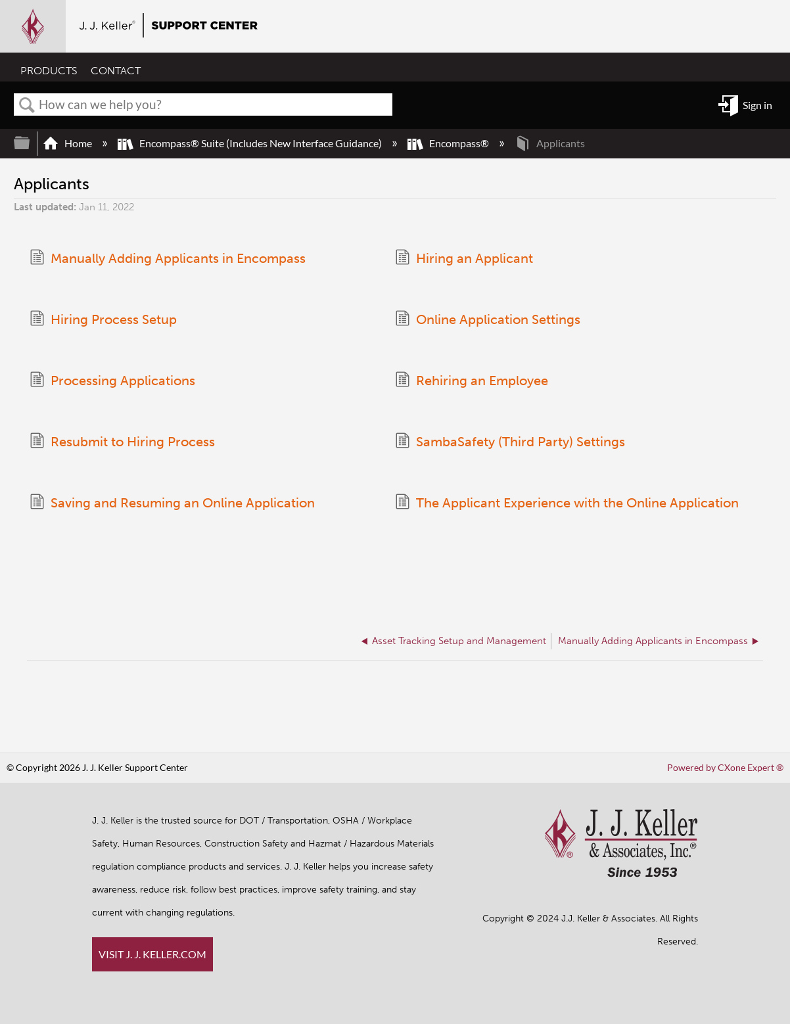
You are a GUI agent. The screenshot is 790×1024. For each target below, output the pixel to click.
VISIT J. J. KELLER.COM (152, 954)
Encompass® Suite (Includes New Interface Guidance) (251, 143)
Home (68, 143)
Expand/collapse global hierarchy (30, 142)
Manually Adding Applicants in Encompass (168, 258)
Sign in (757, 105)
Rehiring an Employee (471, 380)
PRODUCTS (49, 70)
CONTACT (116, 70)
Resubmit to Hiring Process (122, 442)
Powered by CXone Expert (725, 767)
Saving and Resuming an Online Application (172, 503)
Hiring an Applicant (464, 258)
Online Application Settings (487, 319)
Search (27, 105)
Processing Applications (112, 380)
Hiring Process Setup (103, 319)
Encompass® (449, 143)
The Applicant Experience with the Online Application (567, 503)
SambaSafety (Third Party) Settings (510, 442)
